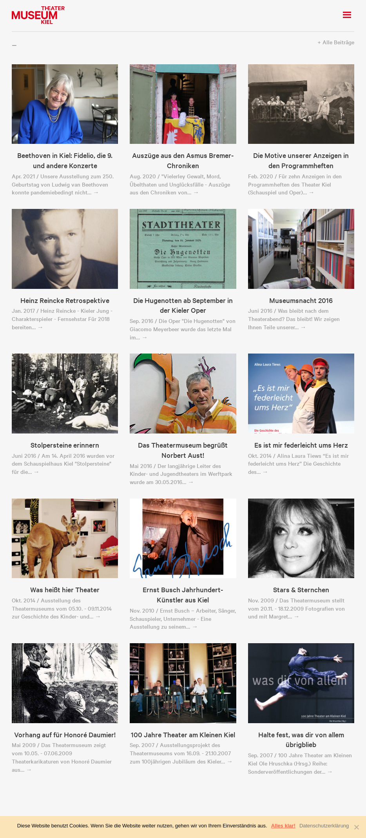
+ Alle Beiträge (335, 42)
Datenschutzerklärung (324, 826)
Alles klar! (283, 826)
